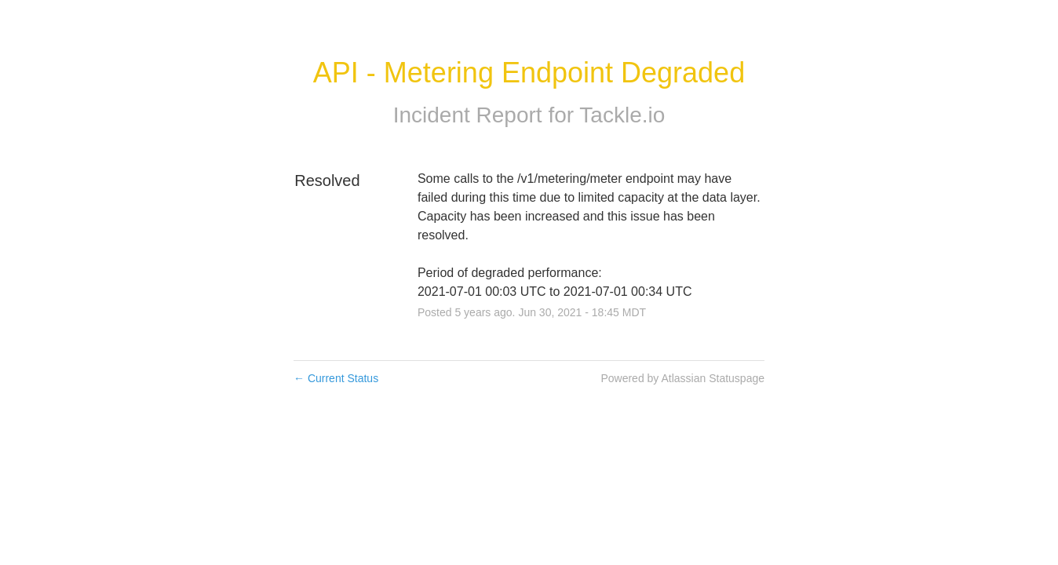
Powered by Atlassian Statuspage (682, 378)
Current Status (336, 378)
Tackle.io (622, 115)
